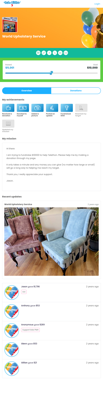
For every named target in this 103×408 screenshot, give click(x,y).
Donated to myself (22, 115)
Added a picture (35, 115)
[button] (66, 53)
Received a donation (7, 115)
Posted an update (50, 115)
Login (97, 3)
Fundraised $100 (66, 115)
